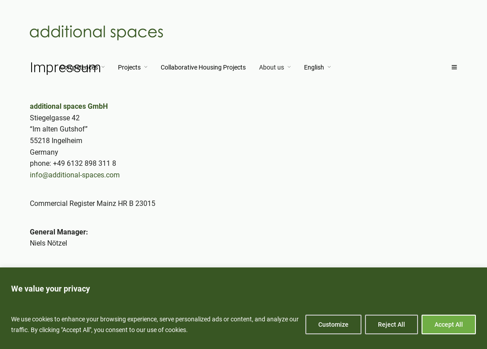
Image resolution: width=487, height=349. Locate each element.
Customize (333, 324)
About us (271, 67)
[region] (243, 308)
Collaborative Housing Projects (203, 67)
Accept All (448, 324)
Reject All (391, 324)
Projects (129, 67)
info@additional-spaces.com (75, 175)
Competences (79, 67)
